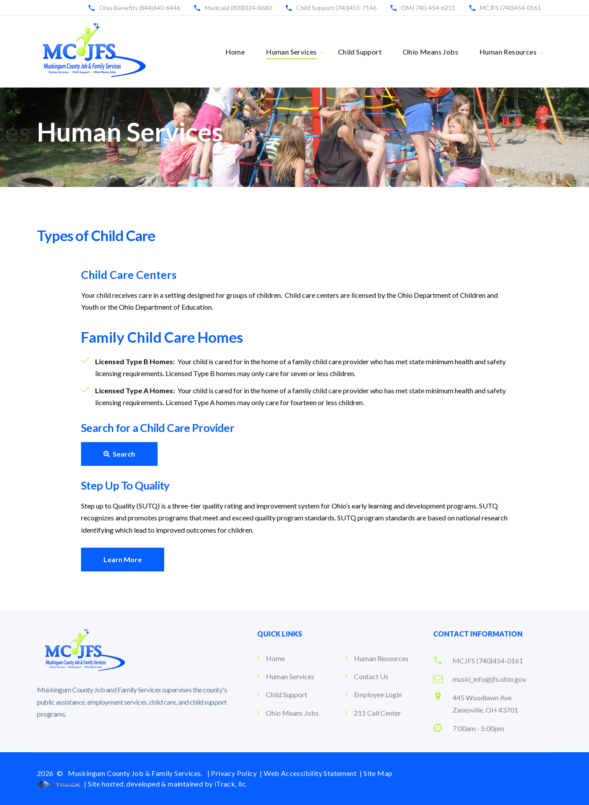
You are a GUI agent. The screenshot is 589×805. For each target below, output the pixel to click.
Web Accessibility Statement (310, 773)
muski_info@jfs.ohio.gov (489, 679)
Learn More (122, 559)
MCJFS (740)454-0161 (510, 7)
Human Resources (508, 52)
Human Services (291, 52)
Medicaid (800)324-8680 (238, 7)
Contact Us (371, 676)
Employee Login (378, 694)
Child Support (360, 52)
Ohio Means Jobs (430, 52)
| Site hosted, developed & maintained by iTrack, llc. (142, 783)
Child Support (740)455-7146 (336, 7)
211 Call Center (377, 713)
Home (235, 52)
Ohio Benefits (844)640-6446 (139, 7)
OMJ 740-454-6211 (428, 7)
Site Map (378, 773)
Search (119, 454)
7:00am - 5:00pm (478, 728)
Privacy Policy (234, 773)
